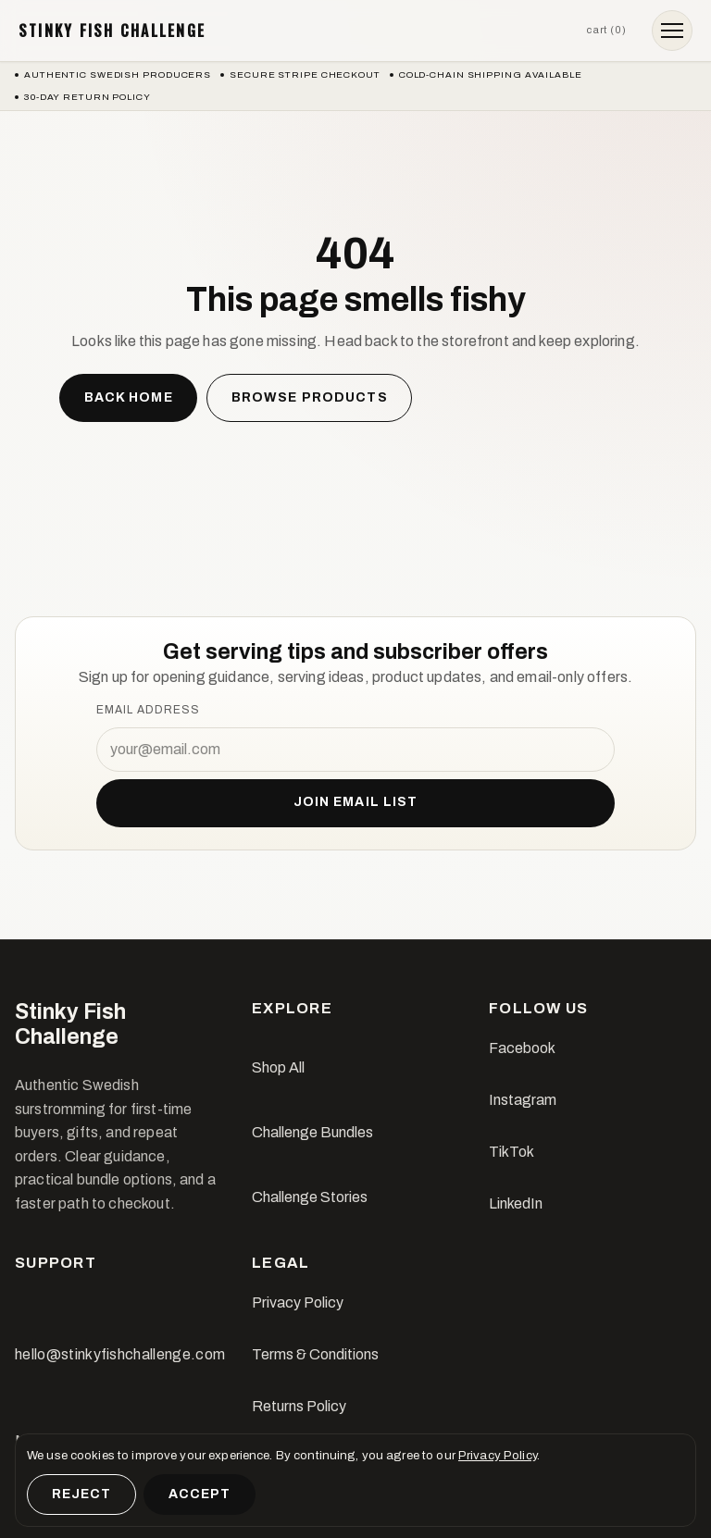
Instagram (522, 1100)
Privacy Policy (297, 1302)
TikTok (511, 1152)
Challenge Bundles (312, 1132)
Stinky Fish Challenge (112, 30)
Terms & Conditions (315, 1354)
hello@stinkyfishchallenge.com (120, 1354)
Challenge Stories (310, 1197)
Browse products (309, 397)
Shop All (278, 1067)
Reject (82, 1494)
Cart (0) (606, 29)
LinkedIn (516, 1203)
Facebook (522, 1048)
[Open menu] (672, 30)
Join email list (355, 802)
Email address (147, 709)
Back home (128, 397)
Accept (199, 1494)
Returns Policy (299, 1406)
